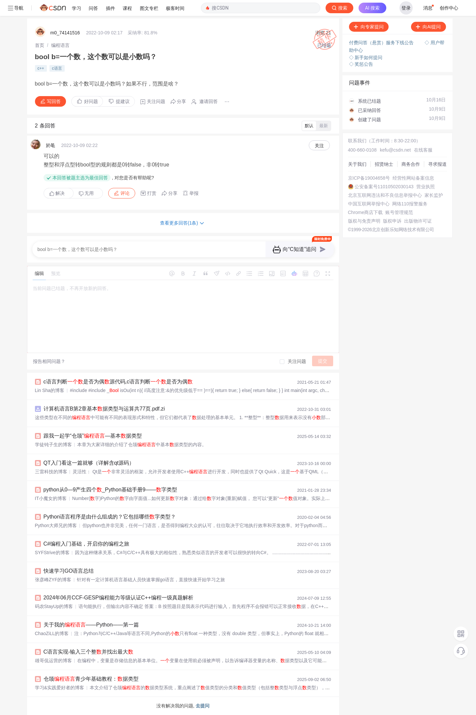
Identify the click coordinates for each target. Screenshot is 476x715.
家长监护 (434, 195)
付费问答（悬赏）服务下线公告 (382, 42)
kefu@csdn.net (395, 150)
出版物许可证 (418, 221)
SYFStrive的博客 (52, 552)
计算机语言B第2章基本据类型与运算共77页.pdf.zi (104, 408)
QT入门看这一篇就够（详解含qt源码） (89, 463)
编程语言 (60, 45)
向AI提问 (428, 26)
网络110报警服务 (410, 203)
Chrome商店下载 (365, 212)
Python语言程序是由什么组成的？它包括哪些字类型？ (110, 516)
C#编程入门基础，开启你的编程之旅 (86, 544)
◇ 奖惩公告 (361, 64)
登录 (406, 8)
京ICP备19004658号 (369, 178)
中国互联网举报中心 (369, 203)
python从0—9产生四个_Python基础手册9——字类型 (110, 489)
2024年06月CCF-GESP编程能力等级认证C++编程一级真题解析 (118, 597)
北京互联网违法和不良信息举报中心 (385, 195)
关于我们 (357, 164)
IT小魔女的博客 (51, 498)
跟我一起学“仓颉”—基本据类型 (93, 436)
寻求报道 (437, 164)
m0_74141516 (65, 32)
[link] (39, 45)
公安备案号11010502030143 (384, 186)
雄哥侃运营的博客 (53, 660)
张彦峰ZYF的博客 (53, 579)
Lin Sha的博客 (49, 390)
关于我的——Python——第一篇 (91, 624)
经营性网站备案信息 (413, 178)
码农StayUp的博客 (54, 606)
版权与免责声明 (364, 221)
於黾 (50, 145)
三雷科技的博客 (51, 471)
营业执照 (425, 186)
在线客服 (423, 150)
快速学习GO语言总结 (69, 571)
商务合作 (410, 164)
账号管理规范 (399, 212)
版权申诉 (392, 221)
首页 (39, 45)
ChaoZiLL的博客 (52, 633)
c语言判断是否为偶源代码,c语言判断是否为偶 (118, 381)
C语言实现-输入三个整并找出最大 (89, 652)
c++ (41, 68)
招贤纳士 (384, 164)
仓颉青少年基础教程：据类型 (91, 679)
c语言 (57, 68)
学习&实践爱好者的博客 (59, 687)
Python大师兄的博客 (56, 525)
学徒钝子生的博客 (53, 444)
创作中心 (449, 8)
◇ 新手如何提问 (366, 57)
